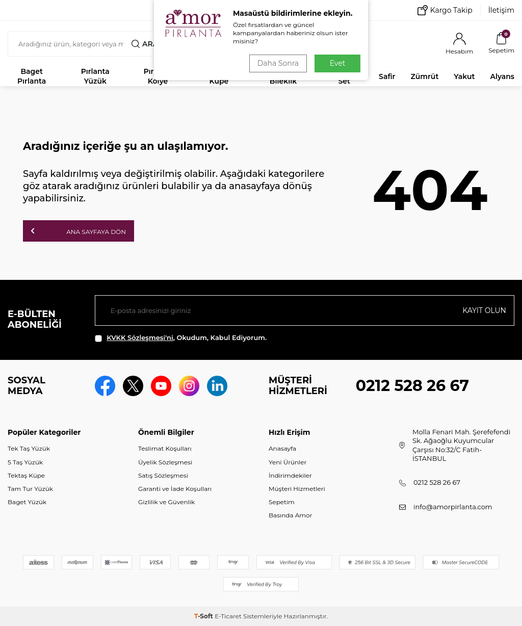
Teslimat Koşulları (165, 448)
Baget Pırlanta (31, 76)
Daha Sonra (278, 63)
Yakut (464, 76)
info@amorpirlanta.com (452, 507)
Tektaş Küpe (26, 475)
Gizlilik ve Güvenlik (166, 502)
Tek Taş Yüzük (29, 448)
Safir (387, 76)
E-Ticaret (228, 616)
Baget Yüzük (27, 502)
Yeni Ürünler (287, 462)
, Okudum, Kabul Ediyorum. (181, 337)
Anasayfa (282, 448)
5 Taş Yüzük (25, 462)
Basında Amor (290, 515)
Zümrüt (425, 76)
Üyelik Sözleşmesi (165, 462)
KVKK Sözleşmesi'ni (140, 337)
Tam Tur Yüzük (30, 488)
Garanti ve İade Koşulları (175, 488)
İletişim (501, 10)
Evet (338, 63)
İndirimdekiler (290, 475)
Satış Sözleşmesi (163, 475)
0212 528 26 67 (412, 385)
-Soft (204, 616)
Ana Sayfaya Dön (78, 231)
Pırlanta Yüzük (95, 76)
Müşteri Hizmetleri (297, 488)
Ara (145, 43)
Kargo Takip (445, 10)
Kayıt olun (484, 310)
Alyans (502, 76)
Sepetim (282, 502)
